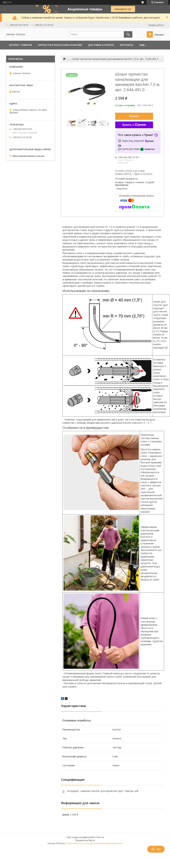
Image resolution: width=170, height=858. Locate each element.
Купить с (134, 124)
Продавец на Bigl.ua (85, 840)
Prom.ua (100, 837)
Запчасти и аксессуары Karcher (60, 45)
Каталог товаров (20, 45)
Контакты (126, 45)
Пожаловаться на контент (78, 843)
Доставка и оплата (101, 45)
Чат (155, 849)
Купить (134, 116)
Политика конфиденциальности (107, 843)
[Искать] (128, 34)
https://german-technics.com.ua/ (28, 155)
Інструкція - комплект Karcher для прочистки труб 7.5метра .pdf (102, 791)
